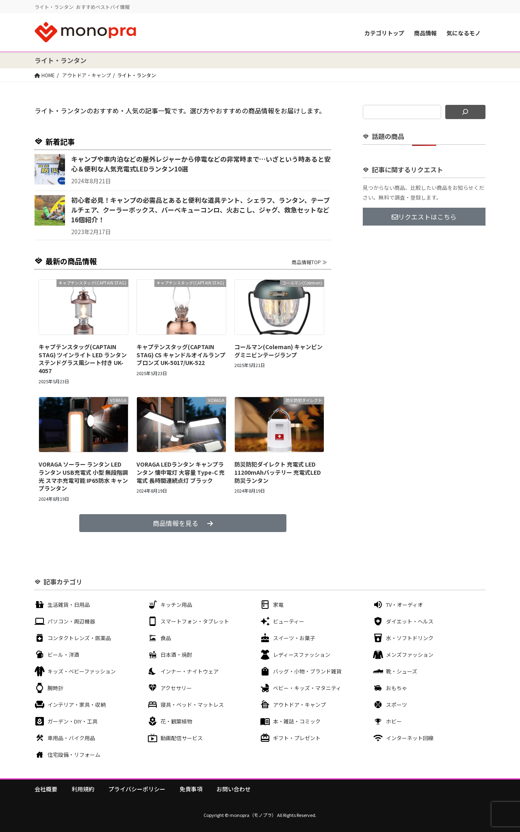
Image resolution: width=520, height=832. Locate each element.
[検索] (465, 112)
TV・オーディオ (404, 604)
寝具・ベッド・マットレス (192, 704)
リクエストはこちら (424, 217)
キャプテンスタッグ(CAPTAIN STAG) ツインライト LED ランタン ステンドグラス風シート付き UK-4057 (83, 359)
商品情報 (425, 33)
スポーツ (396, 704)
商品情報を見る (183, 523)
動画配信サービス (181, 738)
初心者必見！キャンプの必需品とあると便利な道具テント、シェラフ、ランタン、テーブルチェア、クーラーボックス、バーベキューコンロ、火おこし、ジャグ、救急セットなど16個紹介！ (200, 209)
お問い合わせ (234, 789)
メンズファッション (409, 654)
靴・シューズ (401, 671)
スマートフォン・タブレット (194, 621)
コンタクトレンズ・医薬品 (79, 638)
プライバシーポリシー (136, 789)
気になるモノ (463, 33)
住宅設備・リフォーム (74, 754)
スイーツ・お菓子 (294, 638)
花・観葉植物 (176, 721)
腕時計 (55, 688)
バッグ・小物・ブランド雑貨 (307, 671)
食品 (165, 638)
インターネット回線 (409, 738)
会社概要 (46, 789)
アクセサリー (176, 688)
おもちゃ (396, 688)
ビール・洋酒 (63, 654)
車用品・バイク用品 (71, 738)
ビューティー (288, 621)
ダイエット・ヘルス (409, 621)
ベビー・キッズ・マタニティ (307, 688)
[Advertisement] (424, 292)
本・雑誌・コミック (297, 721)
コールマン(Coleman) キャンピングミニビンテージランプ (278, 351)
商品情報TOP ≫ (309, 262)
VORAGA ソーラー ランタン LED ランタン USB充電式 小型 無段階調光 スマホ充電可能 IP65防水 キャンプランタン (83, 476)
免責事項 (191, 789)
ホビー (394, 721)
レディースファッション (301, 654)
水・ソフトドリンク (409, 638)
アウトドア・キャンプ (299, 704)
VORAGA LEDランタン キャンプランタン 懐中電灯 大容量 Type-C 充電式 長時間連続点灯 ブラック (180, 472)
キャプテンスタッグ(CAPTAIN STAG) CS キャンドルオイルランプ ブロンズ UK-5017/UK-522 (180, 355)
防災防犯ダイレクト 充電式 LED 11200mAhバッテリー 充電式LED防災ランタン (277, 472)
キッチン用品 (176, 604)
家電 (278, 604)
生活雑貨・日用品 (69, 604)
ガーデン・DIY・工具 (73, 721)
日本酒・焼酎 (176, 654)
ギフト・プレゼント (297, 738)
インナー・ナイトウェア (189, 671)
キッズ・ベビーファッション (82, 671)
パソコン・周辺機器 (71, 621)
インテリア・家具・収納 (77, 704)
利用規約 (83, 789)
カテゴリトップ (384, 33)
